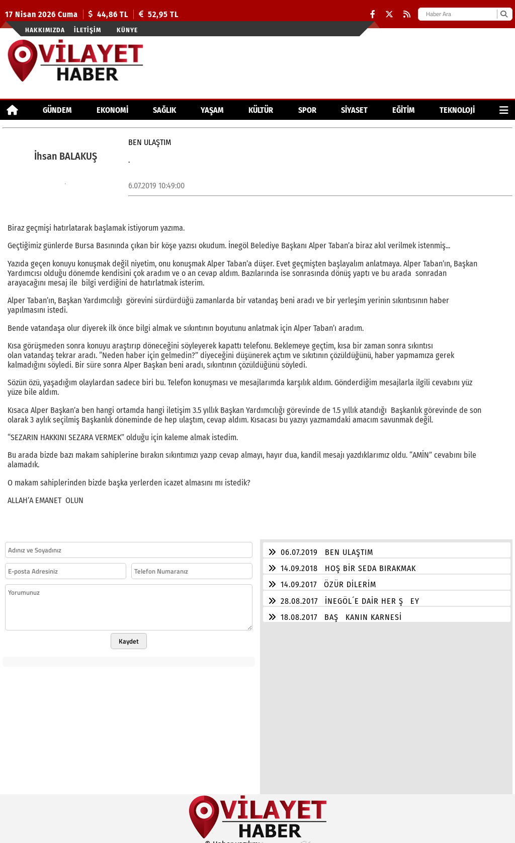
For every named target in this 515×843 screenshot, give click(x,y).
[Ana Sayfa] (12, 110)
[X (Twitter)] (389, 14)
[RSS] (406, 14)
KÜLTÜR (260, 110)
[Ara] (503, 14)
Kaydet (129, 635)
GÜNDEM (57, 110)
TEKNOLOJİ (457, 110)
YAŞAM (212, 110)
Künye (127, 30)
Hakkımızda (45, 30)
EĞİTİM (403, 110)
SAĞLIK (164, 110)
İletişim (87, 30)
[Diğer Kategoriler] (504, 110)
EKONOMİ (112, 110)
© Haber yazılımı (257, 838)
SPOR (307, 110)
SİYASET (354, 110)
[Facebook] (372, 14)
